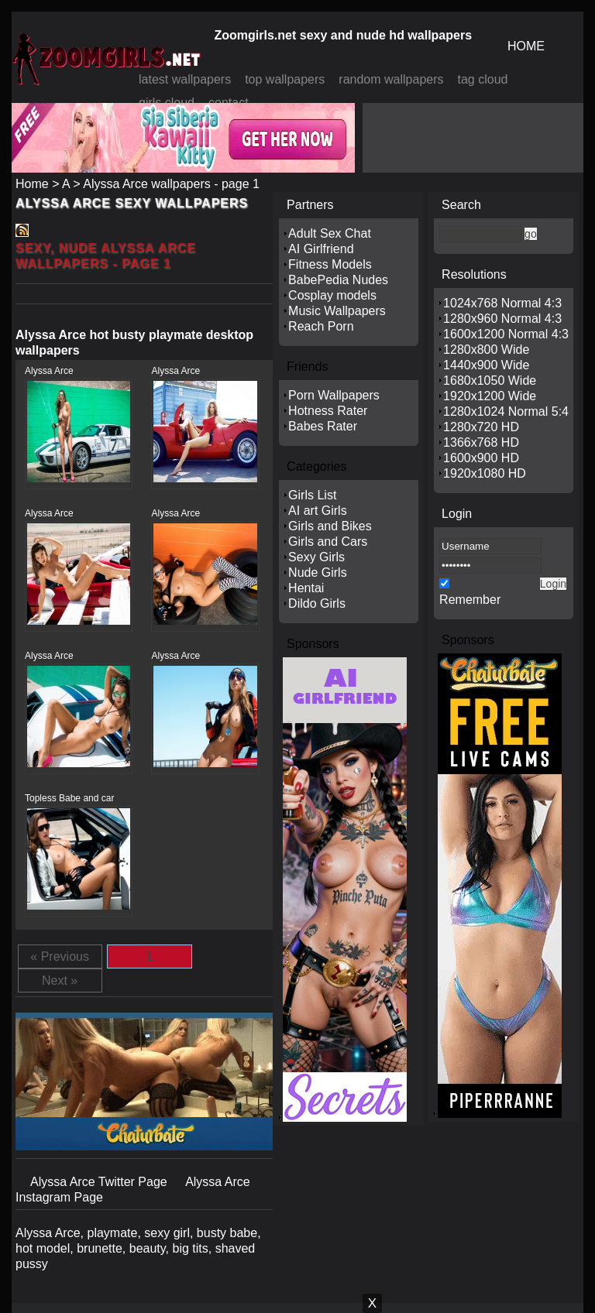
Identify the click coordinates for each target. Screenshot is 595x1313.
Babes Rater (322, 426)
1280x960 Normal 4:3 (502, 318)
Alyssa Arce (49, 370)
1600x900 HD (481, 458)
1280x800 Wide (486, 349)
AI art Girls (317, 510)
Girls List (312, 495)
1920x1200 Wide (489, 396)
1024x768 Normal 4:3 (502, 303)
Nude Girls (317, 572)
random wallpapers (391, 79)
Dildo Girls (317, 603)
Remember (469, 599)
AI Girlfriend (320, 248)
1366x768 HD (481, 442)
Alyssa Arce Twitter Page (100, 1181)
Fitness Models (330, 264)
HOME (526, 46)
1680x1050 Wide (489, 380)
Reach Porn (321, 326)
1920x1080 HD (484, 473)
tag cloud (483, 79)
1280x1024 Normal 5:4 (506, 411)
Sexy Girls (316, 557)
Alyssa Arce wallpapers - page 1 (171, 183)
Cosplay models (332, 295)
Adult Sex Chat (329, 233)
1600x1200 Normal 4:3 (506, 334)
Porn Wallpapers (334, 395)
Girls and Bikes (330, 526)
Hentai (306, 588)
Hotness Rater (327, 410)
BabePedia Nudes (338, 279)
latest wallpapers (185, 79)
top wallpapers (285, 79)
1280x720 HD (481, 427)
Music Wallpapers (337, 310)
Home (32, 183)
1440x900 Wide (486, 365)
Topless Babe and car (69, 798)
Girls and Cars (327, 541)
